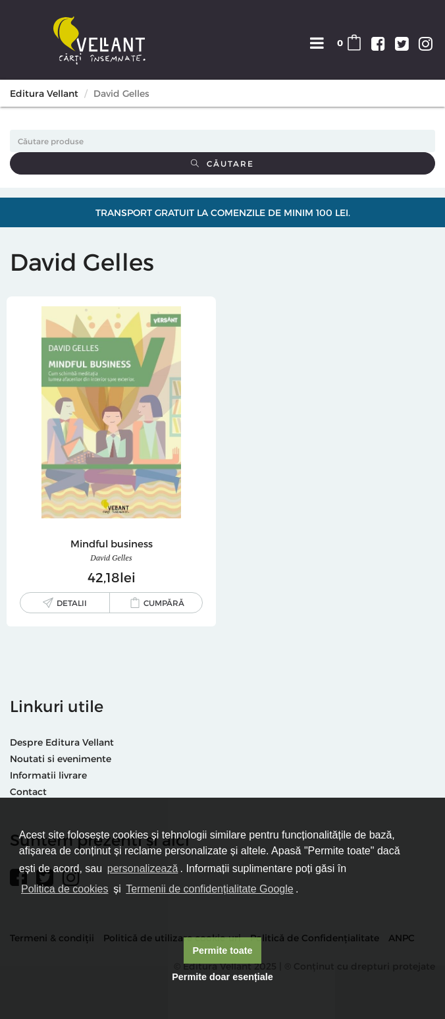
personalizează (142, 868)
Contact (28, 791)
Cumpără (164, 602)
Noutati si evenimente (60, 758)
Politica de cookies (65, 889)
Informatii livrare (48, 775)
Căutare (222, 163)
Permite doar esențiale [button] (222, 977)
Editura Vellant (44, 93)
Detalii (72, 602)
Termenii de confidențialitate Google (209, 889)
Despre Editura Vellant (62, 742)
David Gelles (111, 558)
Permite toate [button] (222, 950)
